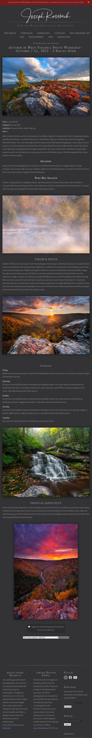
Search (67, 724)
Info (50, 37)
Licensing (60, 33)
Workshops (43, 33)
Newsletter (64, 37)
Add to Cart (64, 637)
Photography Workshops (46, 43)
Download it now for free (73, 2)
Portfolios (27, 33)
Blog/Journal (36, 37)
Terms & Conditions (45, 630)
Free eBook (10, 33)
